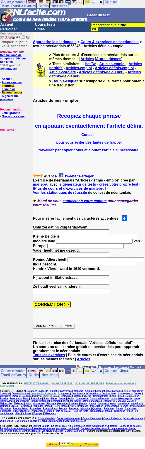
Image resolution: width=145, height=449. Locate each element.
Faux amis (15, 398)
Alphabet (78, 391)
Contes (137, 393)
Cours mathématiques (69, 418)
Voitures (26, 413)
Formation (36, 398)
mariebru (40, 184)
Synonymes (37, 411)
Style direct (131, 408)
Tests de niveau (62, 411)
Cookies (58, 431)
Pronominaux (137, 406)
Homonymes (7, 401)
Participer (8, 29)
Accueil (6, 24)
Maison (130, 401)
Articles (87, 59)
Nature (92, 403)
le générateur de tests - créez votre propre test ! (99, 184)
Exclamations (131, 396)
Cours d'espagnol (92, 418)
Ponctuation (96, 406)
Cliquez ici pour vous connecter (14, 44)
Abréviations (30, 391)
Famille (4, 398)
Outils (44, 6)
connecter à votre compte (85, 201)
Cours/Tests (45, 24)
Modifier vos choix (75, 431)
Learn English (55, 421)
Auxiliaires (137, 391)
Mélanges (63, 403)
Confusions (93, 393)
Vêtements (50, 413)
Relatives (109, 408)
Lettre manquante (91, 401)
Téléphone (119, 411)
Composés (64, 393)
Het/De (90, 64)
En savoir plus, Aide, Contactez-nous (71, 426)
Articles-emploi (112, 64)
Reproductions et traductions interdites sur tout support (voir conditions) (39, 428)
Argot (108, 391)
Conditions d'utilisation (105, 426)
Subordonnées (21, 411)
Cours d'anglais (46, 418)
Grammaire (82, 398)
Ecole (113, 396)
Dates (56, 396)
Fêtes (54, 398)
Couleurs (26, 396)
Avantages (8, 68)
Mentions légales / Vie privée (37, 431)
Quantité (86, 408)
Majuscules (6, 403)
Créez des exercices (75, 421)
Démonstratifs (100, 396)
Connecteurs (125, 393)
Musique (52, 403)
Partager (86, 176)
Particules (37, 406)
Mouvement (39, 403)
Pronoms (6, 408)
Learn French (38, 421)
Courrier (37, 396)
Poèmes (124, 406)
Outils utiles (6, 421)
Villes (18, 413)
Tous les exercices (49, 355)
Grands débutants (99, 398)
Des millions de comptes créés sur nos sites (13, 57)
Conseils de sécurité (131, 426)
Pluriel (72, 406)
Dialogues (66, 396)
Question (97, 408)
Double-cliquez (65, 81)
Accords (43, 391)
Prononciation (20, 408)
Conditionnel (78, 393)
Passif (48, 406)
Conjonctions (109, 393)
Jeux (5, 6)
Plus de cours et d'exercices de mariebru (69, 188)
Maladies (19, 403)
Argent (100, 391)
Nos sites (59, 6)
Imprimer (8, 85)
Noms (113, 403)
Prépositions (50, 408)
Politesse (83, 406)
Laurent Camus (41, 426)
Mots (28, 403)
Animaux (89, 391)
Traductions (96, 411)
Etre (120, 396)
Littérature (108, 401)
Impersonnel (22, 401)
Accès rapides (12, 82)
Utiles (40, 29)
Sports (119, 408)
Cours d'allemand (112, 418)
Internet (44, 401)
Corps (16, 396)
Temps (49, 411)
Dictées (77, 396)
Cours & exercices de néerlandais (110, 42)
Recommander (12, 92)
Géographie (125, 398)
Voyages (37, 413)
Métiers (74, 403)
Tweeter (71, 176)
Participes (25, 406)
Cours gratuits (13, 371)
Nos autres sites (13, 116)
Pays (65, 406)
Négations (136, 403)
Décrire (87, 396)
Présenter (74, 408)
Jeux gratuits (11, 113)
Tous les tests (80, 411)
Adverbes (66, 391)
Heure (137, 398)
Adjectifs (54, 391)
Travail (108, 411)
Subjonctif (5, 411)
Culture (111, 371)
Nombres (103, 403)
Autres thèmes (108, 59)
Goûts (71, 398)
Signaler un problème (9, 97)
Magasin (120, 401)
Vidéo (130, 411)
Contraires (5, 396)
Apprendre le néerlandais (54, 42)
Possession (111, 406)
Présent (63, 408)
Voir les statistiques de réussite (60, 192)
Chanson (5, 393)
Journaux (75, 401)
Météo (83, 403)
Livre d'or (8, 89)
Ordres (14, 406)
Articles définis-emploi (114, 68)
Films (26, 398)
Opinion (4, 406)
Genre (62, 398)
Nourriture (123, 403)
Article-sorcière (62, 72)
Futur (46, 398)
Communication (20, 393)
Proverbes (35, 408)
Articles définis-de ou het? (101, 72)
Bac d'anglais (22, 421)
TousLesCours (23, 6)
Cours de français (133, 418)
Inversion (55, 401)
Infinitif (34, 401)
